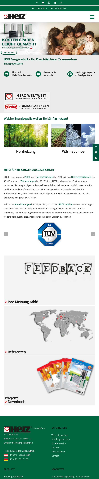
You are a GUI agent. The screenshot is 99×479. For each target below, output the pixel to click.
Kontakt (55, 455)
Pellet (27, 177)
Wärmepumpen (28, 181)
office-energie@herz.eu (21, 442)
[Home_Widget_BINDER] (27, 103)
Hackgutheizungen (45, 177)
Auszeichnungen (23, 204)
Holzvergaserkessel (13, 476)
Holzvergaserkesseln (81, 177)
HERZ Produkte (65, 204)
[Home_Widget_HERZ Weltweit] (27, 92)
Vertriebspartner (59, 435)
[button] (3, 38)
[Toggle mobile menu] (92, 17)
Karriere (55, 447)
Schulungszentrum (60, 439)
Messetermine (58, 451)
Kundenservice (58, 443)
